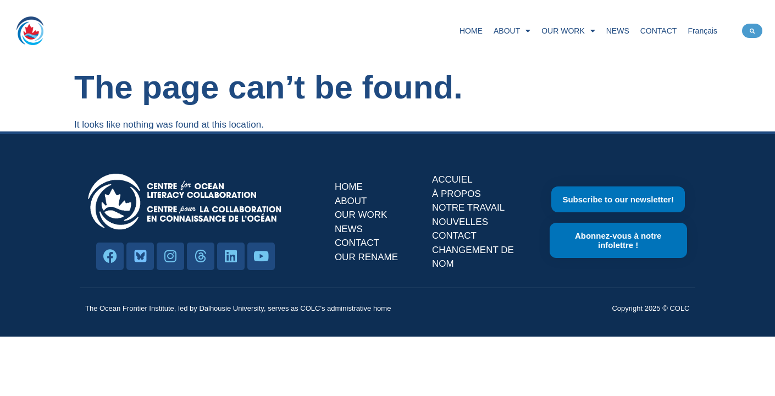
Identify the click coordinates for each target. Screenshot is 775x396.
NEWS (617, 30)
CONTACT (658, 30)
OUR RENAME (366, 257)
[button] (752, 31)
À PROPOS (456, 194)
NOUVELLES (460, 222)
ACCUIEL (452, 179)
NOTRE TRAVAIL (468, 207)
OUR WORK (568, 30)
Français (702, 30)
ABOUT (512, 30)
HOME (471, 30)
